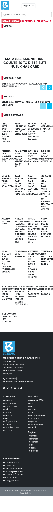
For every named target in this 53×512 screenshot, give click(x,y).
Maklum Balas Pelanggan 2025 (11, 479)
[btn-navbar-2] (50, 6)
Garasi (32, 427)
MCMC (32, 409)
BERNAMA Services (13, 468)
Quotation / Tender (13, 474)
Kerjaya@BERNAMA (13, 471)
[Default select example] (28, 5)
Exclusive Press (11, 427)
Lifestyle (8, 415)
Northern (33, 438)
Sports (7, 412)
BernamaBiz (10, 403)
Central (33, 435)
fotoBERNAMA (36, 424)
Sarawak (33, 450)
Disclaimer (26, 490)
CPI (31, 403)
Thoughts (34, 418)
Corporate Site (11, 462)
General (8, 400)
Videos (7, 424)
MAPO (32, 406)
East (31, 444)
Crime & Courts (12, 406)
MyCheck (34, 421)
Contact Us (10, 465)
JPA (31, 412)
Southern (33, 441)
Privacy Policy (40, 490)
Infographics (10, 421)
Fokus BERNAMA (37, 415)
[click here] (11, 378)
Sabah (32, 447)
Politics (7, 409)
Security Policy (26, 493)
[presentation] (43, 87)
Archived (8, 430)
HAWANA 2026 (36, 400)
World (7, 418)
